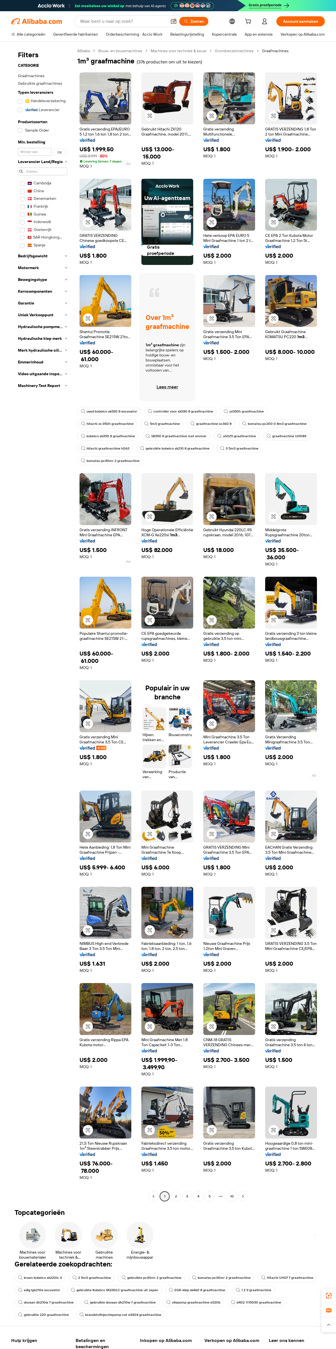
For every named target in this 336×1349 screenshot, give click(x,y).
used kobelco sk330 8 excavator (109, 411)
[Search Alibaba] (123, 21)
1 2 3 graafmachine (253, 1290)
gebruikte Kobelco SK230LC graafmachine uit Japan (114, 1290)
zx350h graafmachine (244, 411)
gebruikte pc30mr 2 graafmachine (151, 1277)
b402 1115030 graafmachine (256, 1302)
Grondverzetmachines (234, 51)
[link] (328, 1295)
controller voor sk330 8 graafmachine (180, 411)
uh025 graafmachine (236, 436)
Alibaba (83, 51)
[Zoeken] (193, 21)
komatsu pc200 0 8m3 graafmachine (274, 424)
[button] (173, 21)
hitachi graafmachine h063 (105, 448)
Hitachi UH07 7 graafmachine (287, 1277)
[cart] (249, 22)
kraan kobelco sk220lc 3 (40, 1277)
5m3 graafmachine (162, 424)
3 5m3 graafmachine (239, 448)
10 (232, 1196)
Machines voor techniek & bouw (178, 51)
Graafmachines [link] (275, 51)
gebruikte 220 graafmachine (43, 1315)
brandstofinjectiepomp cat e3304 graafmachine (120, 1315)
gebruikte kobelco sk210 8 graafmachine (174, 448)
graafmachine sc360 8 (211, 424)
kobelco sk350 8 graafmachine (108, 436)
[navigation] (43, 624)
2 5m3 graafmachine (92, 1277)
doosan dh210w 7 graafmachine (46, 1302)
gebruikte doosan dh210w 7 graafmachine (120, 1302)
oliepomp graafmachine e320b (193, 1302)
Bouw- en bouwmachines (120, 51)
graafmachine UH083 (286, 436)
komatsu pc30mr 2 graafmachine (110, 461)
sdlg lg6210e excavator (39, 1290)
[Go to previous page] (153, 1196)
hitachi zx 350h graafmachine (107, 424)
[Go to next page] (243, 1196)
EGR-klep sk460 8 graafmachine (197, 1290)
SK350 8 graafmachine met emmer (176, 436)
